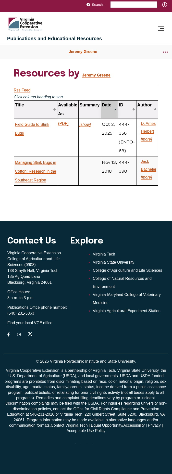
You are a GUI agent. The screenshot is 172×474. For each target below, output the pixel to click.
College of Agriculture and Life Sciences (127, 270)
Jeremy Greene (83, 52)
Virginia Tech (104, 254)
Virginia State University (114, 262)
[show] (85, 124)
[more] (146, 139)
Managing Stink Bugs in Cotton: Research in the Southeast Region (35, 171)
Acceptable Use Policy (85, 431)
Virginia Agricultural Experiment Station (126, 311)
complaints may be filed (51, 403)
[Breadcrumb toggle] (165, 52)
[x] (89, 445)
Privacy (154, 425)
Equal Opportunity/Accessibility (118, 425)
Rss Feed (22, 90)
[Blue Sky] (95, 445)
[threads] (77, 445)
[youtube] (83, 445)
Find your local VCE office (29, 323)
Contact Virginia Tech (69, 425)
